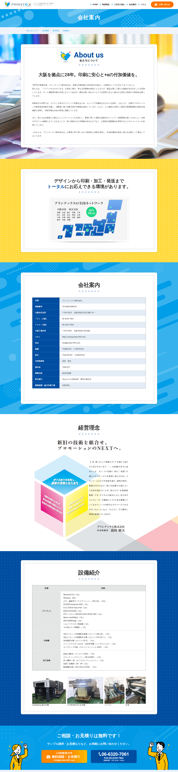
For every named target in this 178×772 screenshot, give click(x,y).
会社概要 (45, 31)
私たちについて (32, 31)
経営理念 (56, 31)
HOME (95, 4)
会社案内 (132, 4)
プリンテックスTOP (141, 25)
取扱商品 (105, 4)
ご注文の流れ (119, 4)
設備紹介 (66, 31)
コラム (143, 4)
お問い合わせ (162, 4)
